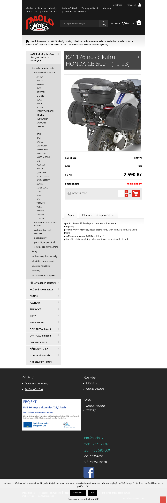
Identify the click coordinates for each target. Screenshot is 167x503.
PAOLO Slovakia (95, 389)
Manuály (107, 8)
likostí (101, 406)
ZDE (97, 498)
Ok (92, 492)
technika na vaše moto (118, 41)
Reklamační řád (69, 8)
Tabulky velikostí (90, 8)
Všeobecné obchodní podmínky (41, 8)
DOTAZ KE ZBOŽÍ (79, 193)
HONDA (55, 44)
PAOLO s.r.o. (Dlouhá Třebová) (42, 11)
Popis (71, 215)
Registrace (117, 4)
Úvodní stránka (38, 41)
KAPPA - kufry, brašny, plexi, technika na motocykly (77, 41)
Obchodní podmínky (36, 383)
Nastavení (78, 492)
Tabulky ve (92, 406)
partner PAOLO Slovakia (74, 11)
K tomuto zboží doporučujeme (98, 215)
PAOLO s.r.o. (93, 383)
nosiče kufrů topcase (36, 44)
